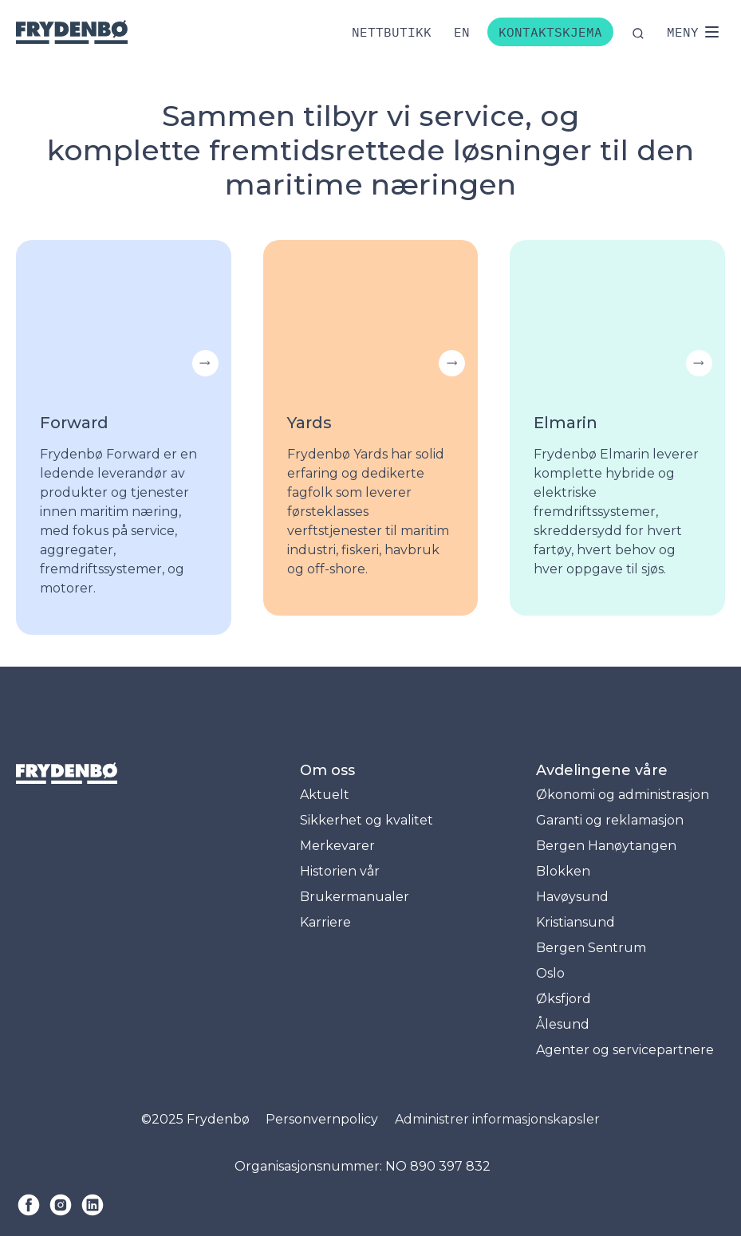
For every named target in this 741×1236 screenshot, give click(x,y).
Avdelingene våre (602, 770)
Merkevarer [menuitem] (337, 845)
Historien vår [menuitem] (340, 871)
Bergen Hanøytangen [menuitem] (606, 845)
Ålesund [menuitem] (562, 1024)
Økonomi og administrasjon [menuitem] (622, 794)
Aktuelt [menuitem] (324, 794)
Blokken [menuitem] (563, 871)
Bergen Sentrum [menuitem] (591, 947)
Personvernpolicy (322, 1119)
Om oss (327, 770)
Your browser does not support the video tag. (123, 312)
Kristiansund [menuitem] (575, 922)
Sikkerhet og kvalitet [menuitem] (366, 820)
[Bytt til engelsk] (462, 32)
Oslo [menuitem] (550, 973)
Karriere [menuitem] (325, 922)
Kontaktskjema (550, 32)
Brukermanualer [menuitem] (354, 896)
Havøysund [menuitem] (572, 896)
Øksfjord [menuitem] (563, 998)
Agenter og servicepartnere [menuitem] (625, 1049)
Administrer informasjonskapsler (497, 1119)
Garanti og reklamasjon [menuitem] (610, 820)
